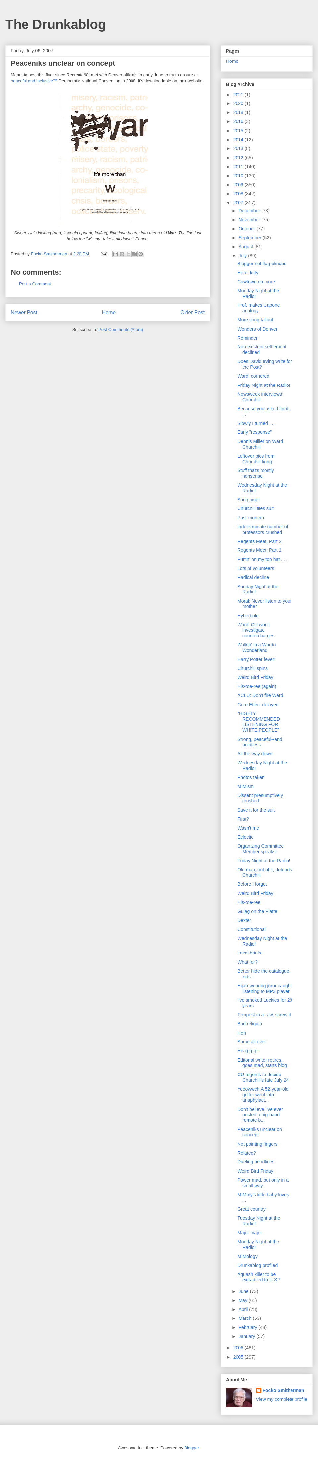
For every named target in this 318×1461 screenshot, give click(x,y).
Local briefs (249, 952)
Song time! (249, 499)
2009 (239, 184)
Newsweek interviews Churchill (260, 396)
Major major (250, 1232)
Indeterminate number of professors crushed (263, 529)
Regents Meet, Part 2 (259, 541)
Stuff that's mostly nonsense (256, 473)
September (250, 237)
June (244, 1291)
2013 (239, 148)
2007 (239, 202)
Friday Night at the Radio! (264, 385)
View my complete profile (281, 1399)
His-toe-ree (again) (257, 686)
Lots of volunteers (256, 568)
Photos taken (251, 777)
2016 (239, 121)
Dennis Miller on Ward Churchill (260, 444)
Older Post (192, 312)
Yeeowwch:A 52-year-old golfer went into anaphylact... (263, 1094)
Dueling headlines (256, 1161)
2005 (239, 1357)
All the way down (255, 753)
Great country (252, 1209)
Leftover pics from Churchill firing (256, 458)
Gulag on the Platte (257, 911)
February (248, 1327)
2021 (239, 94)
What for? (248, 962)
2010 (239, 175)
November (249, 219)
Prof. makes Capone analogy (259, 308)
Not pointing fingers (258, 1144)
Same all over (252, 1041)
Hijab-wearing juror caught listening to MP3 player (265, 988)
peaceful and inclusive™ (34, 80)
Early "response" (255, 432)
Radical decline (253, 577)
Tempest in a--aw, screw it (264, 1014)
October (247, 228)
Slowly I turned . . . (257, 423)
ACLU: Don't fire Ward (260, 695)
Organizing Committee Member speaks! (261, 848)
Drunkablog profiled (258, 1265)
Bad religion (250, 1023)
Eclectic (245, 837)
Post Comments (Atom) (120, 329)
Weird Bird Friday (255, 677)
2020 (239, 103)
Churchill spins (253, 668)
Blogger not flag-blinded (262, 263)
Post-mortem (251, 517)
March (245, 1318)
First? (243, 819)
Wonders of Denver (257, 329)
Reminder (248, 338)
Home (109, 312)
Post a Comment (35, 283)
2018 (239, 112)
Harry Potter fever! (256, 659)
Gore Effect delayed (258, 704)
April (243, 1309)
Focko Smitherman (283, 1390)
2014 (239, 139)
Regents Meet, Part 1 (259, 550)
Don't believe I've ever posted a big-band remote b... (260, 1115)
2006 (239, 1347)
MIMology (248, 1256)
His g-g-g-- (248, 1050)
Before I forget (252, 884)
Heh (242, 1032)
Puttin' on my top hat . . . (263, 559)
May (243, 1300)
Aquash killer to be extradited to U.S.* (259, 1277)
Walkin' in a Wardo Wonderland (257, 647)
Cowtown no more (256, 281)
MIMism (246, 786)
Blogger (191, 1447)
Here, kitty (248, 272)
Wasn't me (248, 828)
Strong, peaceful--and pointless (260, 742)
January (247, 1336)
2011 (239, 166)
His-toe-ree (249, 902)
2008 (239, 193)
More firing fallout (255, 319)
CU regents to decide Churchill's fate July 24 (263, 1077)
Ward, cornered (253, 376)
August (246, 246)
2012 (239, 157)
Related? (247, 1153)
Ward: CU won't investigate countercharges (256, 630)
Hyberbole (248, 615)
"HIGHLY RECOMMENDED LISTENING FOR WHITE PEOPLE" (259, 722)
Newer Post (24, 312)
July (243, 255)
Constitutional (252, 929)
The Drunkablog (55, 24)
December (249, 210)
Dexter (244, 920)
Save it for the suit (256, 810)
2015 (239, 130)
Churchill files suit (256, 508)
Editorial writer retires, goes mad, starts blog (262, 1062)
